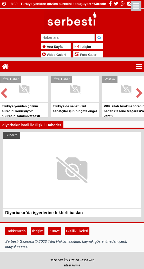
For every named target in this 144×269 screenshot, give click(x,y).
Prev (4, 92)
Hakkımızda (16, 231)
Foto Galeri (86, 55)
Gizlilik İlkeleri (77, 231)
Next (140, 92)
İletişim (83, 47)
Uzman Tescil (78, 260)
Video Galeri (54, 55)
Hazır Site (56, 260)
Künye (54, 231)
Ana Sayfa (52, 47)
